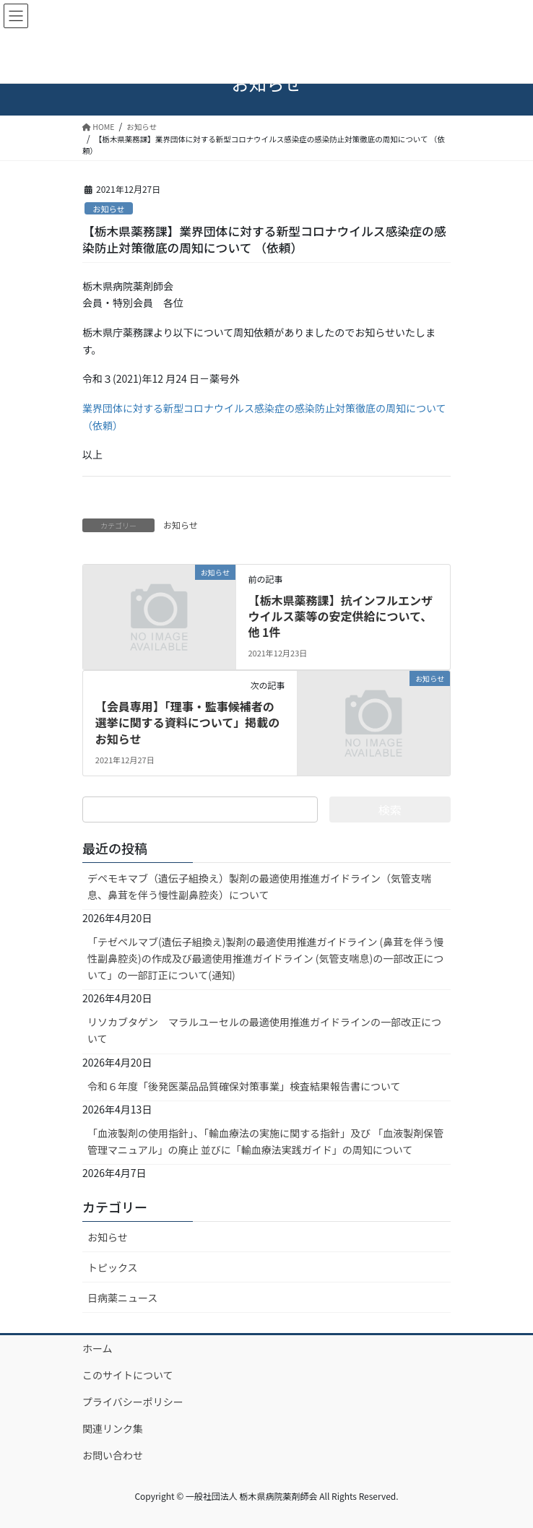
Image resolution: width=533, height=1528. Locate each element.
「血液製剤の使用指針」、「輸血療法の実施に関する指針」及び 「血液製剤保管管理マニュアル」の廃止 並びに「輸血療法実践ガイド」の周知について (265, 1141)
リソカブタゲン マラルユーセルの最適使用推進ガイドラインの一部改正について (264, 1030)
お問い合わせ (112, 1455)
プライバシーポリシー (132, 1401)
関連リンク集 (112, 1428)
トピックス (112, 1267)
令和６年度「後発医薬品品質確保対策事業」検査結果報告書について (244, 1086)
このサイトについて (127, 1375)
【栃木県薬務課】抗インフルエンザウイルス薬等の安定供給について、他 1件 (340, 616)
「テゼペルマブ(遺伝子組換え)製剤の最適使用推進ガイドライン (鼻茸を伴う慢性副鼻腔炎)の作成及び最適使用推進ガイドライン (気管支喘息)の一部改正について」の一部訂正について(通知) (265, 958)
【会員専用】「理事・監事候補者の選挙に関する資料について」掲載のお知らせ (187, 722)
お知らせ (108, 208)
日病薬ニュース (122, 1297)
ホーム (97, 1348)
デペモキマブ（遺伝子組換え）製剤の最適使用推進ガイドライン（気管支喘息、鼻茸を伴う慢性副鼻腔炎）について (259, 886)
